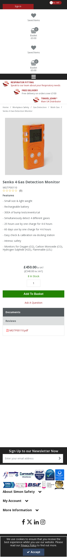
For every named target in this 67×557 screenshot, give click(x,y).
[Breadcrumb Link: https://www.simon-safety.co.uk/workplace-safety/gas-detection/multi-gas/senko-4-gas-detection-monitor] (18, 111)
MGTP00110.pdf (17, 330)
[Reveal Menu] (33, 77)
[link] (23, 522)
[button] (13, 190)
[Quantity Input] (33, 283)
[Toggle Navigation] (33, 76)
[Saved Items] (33, 17)
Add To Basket (33, 293)
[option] (33, 146)
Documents (13, 312)
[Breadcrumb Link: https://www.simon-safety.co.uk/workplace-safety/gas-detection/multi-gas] (55, 107)
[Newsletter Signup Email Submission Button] (60, 458)
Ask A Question (33, 302)
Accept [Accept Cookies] (33, 552)
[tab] (33, 312)
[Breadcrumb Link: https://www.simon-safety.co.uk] (6, 107)
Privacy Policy (28, 545)
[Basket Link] (33, 33)
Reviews (11, 321)
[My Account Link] (18, 6)
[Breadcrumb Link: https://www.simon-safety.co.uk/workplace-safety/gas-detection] (40, 107)
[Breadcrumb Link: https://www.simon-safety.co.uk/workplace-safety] (21, 107)
